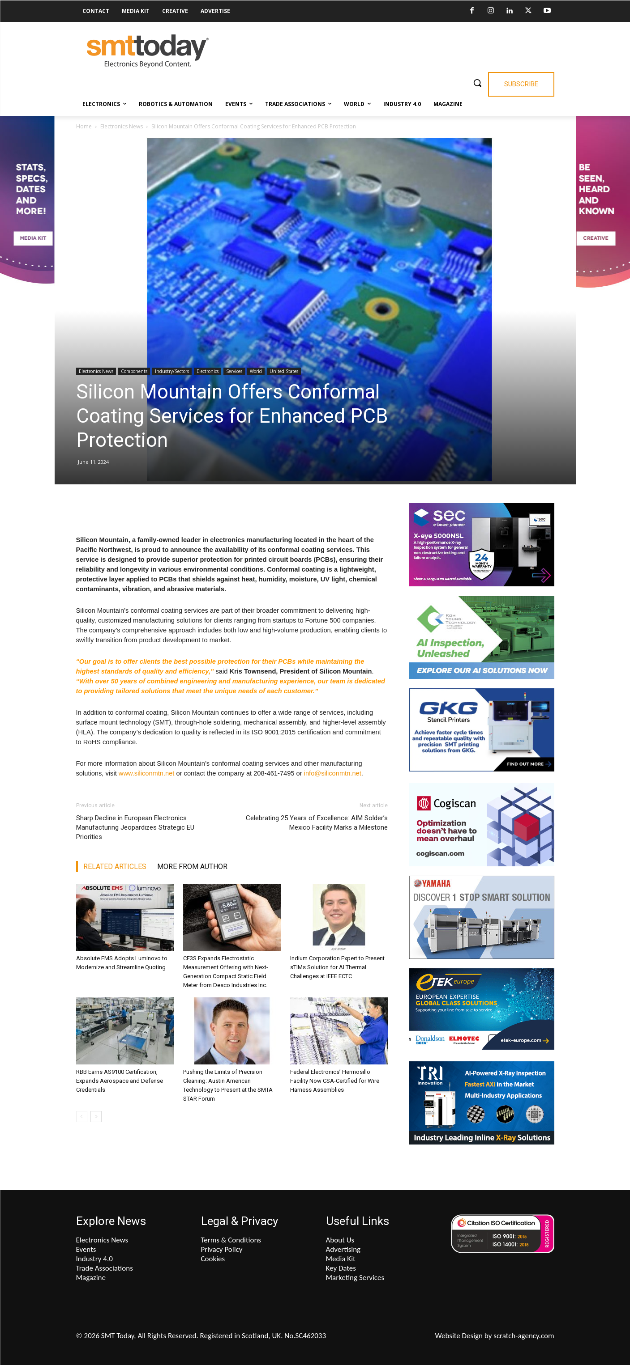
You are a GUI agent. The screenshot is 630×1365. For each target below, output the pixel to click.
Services (234, 371)
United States (284, 371)
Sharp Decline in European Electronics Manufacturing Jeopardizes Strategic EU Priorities (135, 827)
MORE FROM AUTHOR (192, 866)
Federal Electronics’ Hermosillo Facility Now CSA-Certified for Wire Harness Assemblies (334, 1080)
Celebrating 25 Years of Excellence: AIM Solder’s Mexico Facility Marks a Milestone (317, 822)
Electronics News (121, 126)
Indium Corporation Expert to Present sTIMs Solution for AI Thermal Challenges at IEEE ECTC (337, 967)
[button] (477, 82)
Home (84, 126)
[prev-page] (81, 1116)
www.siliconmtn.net (147, 773)
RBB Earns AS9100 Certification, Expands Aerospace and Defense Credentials (119, 1080)
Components (134, 371)
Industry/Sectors (172, 371)
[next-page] (96, 1116)
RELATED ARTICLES (114, 866)
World (256, 371)
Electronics (208, 371)
